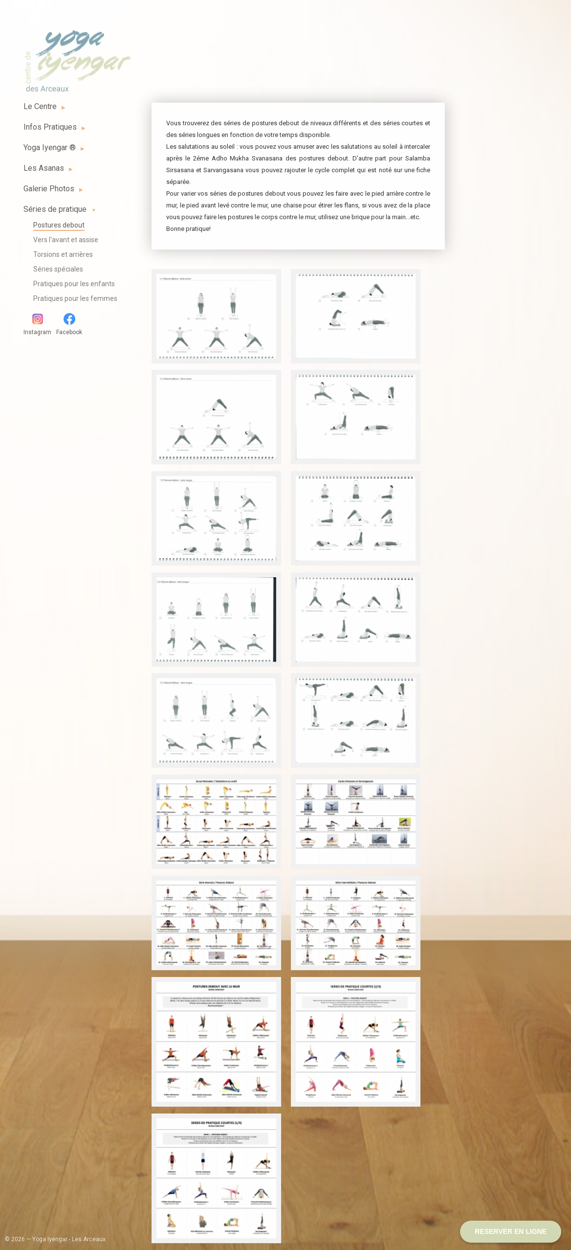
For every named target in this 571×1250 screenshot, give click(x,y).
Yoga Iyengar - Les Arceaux (77, 55)
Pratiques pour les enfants (74, 284)
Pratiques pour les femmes (75, 298)
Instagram (37, 324)
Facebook (69, 324)
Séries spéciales (58, 269)
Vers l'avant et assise (65, 240)
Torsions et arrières (63, 254)
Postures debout (59, 225)
